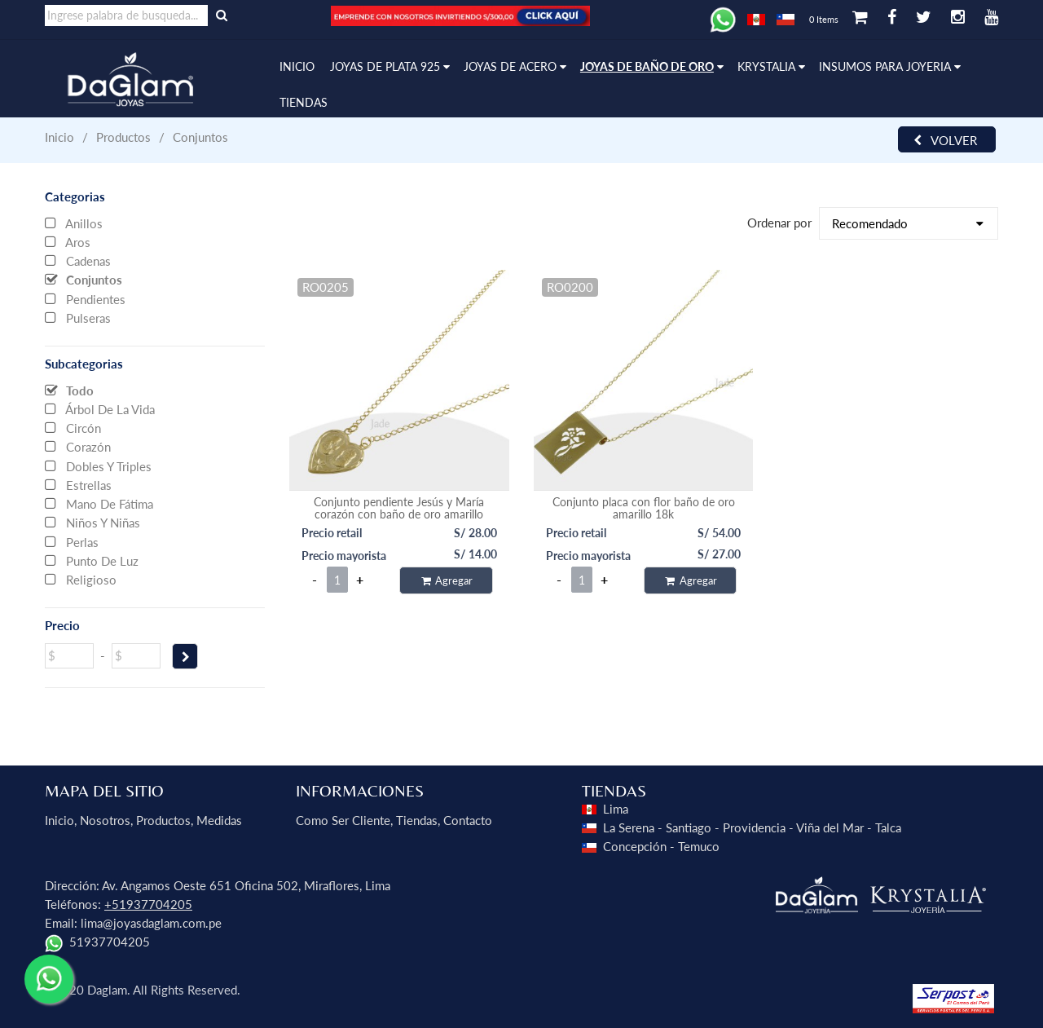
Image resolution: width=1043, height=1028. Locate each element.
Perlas (72, 541)
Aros (67, 241)
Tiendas (417, 820)
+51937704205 (148, 904)
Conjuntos (83, 279)
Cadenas (78, 260)
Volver (945, 140)
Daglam (107, 989)
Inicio (59, 137)
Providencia (754, 827)
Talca (888, 827)
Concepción (635, 846)
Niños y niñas (92, 522)
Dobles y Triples (98, 465)
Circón (73, 427)
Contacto (467, 820)
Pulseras (78, 317)
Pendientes (85, 298)
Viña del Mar (830, 827)
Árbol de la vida (100, 408)
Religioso (81, 579)
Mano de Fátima (99, 503)
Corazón (78, 446)
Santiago (688, 827)
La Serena (628, 827)
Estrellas (78, 484)
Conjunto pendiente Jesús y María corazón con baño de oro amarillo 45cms (399, 514)
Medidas (219, 820)
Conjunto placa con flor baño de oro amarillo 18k (643, 508)
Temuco (699, 846)
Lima (615, 808)
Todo (69, 390)
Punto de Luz (92, 560)
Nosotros (105, 820)
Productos (163, 820)
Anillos (74, 222)
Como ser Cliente (343, 820)
